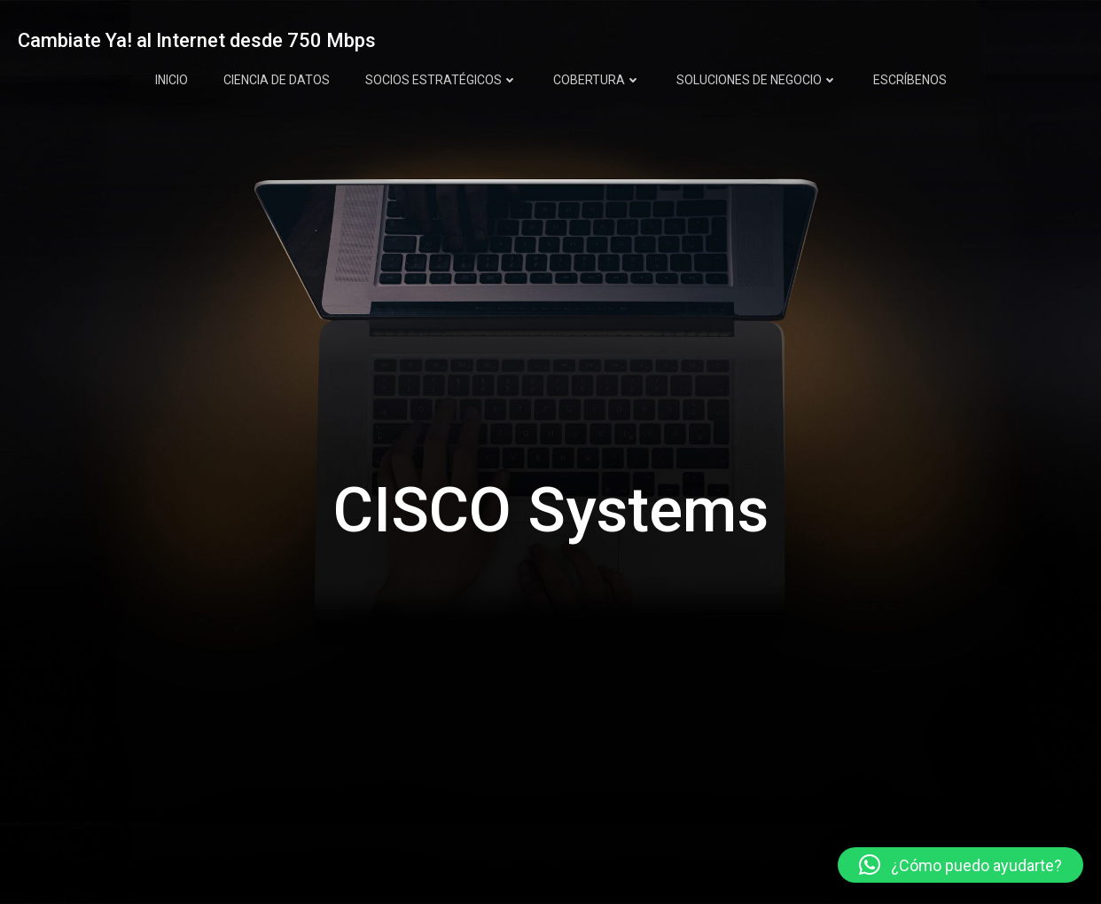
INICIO (171, 80)
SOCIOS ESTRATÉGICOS (441, 80)
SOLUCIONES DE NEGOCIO (757, 80)
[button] (960, 865)
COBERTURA (597, 80)
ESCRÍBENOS (910, 80)
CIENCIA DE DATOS (276, 80)
